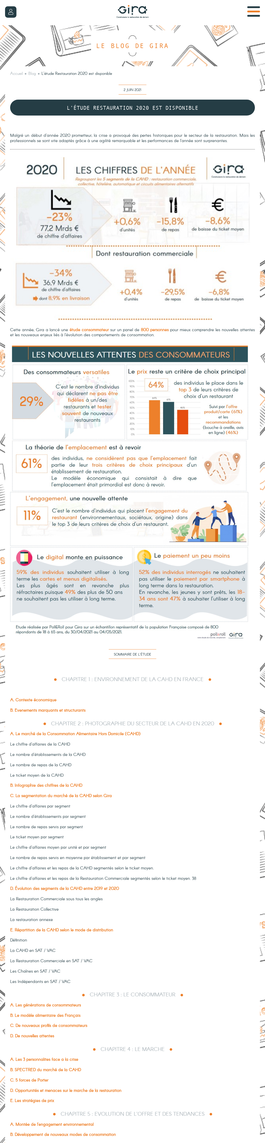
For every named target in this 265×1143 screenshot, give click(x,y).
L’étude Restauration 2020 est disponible (76, 74)
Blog (32, 74)
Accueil (16, 74)
